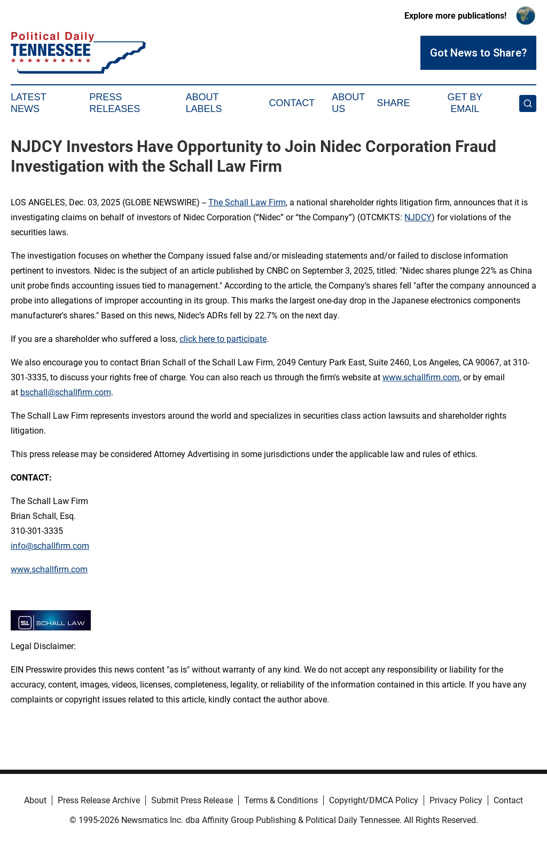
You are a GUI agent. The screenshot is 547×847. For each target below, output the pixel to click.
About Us (348, 103)
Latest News (28, 103)
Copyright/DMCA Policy (373, 800)
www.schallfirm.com (420, 377)
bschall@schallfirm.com (65, 392)
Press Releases (114, 103)
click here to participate (223, 339)
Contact (292, 103)
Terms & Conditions (281, 800)
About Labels (204, 103)
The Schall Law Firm (247, 202)
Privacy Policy (455, 800)
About (35, 800)
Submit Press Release (192, 800)
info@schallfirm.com (50, 546)
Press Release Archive (99, 800)
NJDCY (418, 217)
